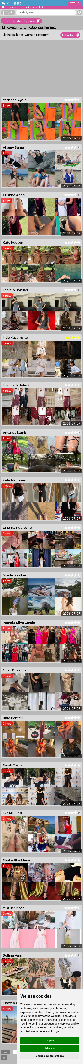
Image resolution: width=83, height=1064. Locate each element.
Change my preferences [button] (50, 1055)
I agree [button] (50, 1040)
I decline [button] (50, 1048)
